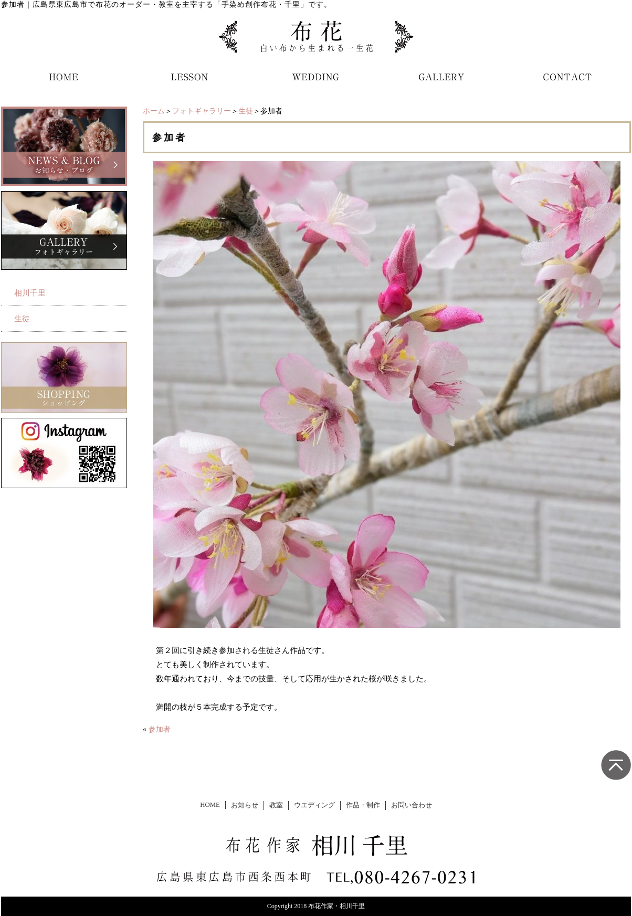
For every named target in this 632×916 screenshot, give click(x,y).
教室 (276, 805)
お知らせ (244, 805)
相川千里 (30, 293)
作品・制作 (363, 805)
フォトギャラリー (201, 111)
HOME (210, 804)
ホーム (154, 111)
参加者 (160, 729)
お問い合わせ (411, 805)
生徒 (245, 111)
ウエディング (314, 805)
